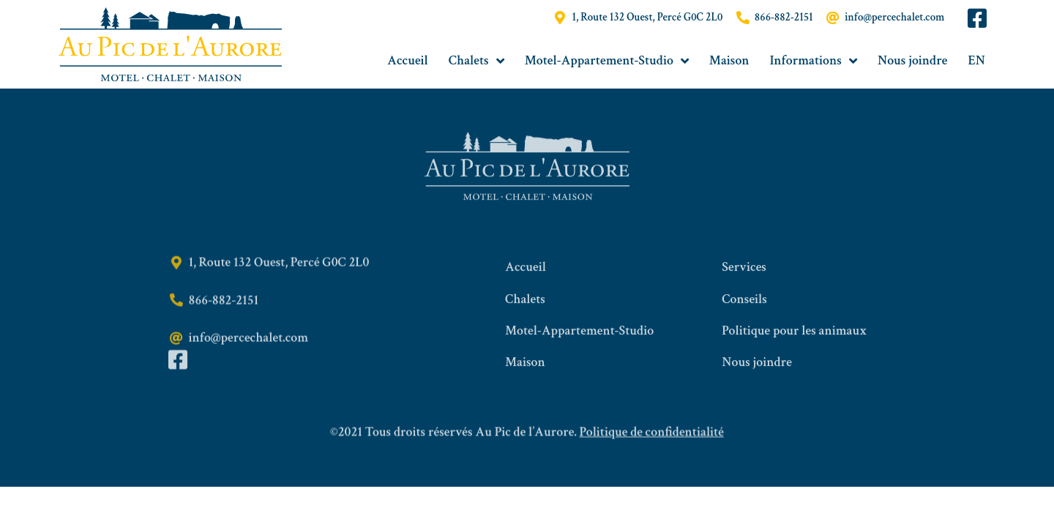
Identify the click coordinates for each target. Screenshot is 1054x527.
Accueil (407, 60)
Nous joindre (913, 60)
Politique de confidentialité (652, 439)
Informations (813, 61)
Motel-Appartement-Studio (607, 61)
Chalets (476, 61)
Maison (729, 60)
